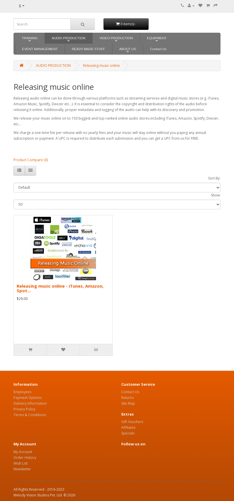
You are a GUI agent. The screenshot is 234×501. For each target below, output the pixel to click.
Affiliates (128, 427)
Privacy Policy (24, 409)
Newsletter (22, 469)
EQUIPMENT (156, 40)
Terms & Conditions (30, 414)
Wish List (21, 463)
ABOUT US (127, 50)
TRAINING (30, 40)
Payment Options (28, 397)
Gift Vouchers (132, 421)
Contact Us (158, 49)
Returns (127, 397)
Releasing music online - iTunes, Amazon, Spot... (60, 288)
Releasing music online (101, 65)
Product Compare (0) (31, 159)
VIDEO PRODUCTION (116, 40)
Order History (25, 457)
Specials (128, 433)
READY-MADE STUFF (88, 49)
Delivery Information (30, 403)
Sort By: (214, 178)
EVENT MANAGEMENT (40, 49)
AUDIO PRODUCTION (68, 40)
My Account (23, 451)
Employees (22, 391)
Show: (215, 195)
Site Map (128, 403)
